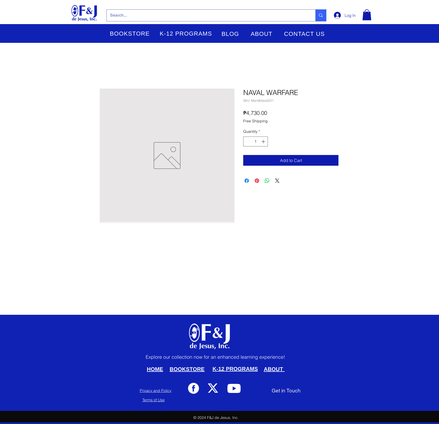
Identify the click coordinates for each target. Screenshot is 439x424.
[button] (130, 34)
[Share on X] (277, 180)
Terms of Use (153, 400)
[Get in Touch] (286, 390)
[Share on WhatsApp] (267, 180)
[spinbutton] (255, 141)
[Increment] (263, 141)
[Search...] (207, 15)
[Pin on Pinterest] (257, 180)
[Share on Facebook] (247, 180)
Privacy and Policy (155, 390)
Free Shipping (255, 121)
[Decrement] (247, 141)
